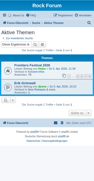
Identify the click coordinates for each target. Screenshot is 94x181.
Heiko (42, 68)
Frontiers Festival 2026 (32, 65)
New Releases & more (41, 89)
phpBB (34, 131)
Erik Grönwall (25, 83)
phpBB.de (63, 136)
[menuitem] (16, 15)
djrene (42, 86)
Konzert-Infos (36, 71)
